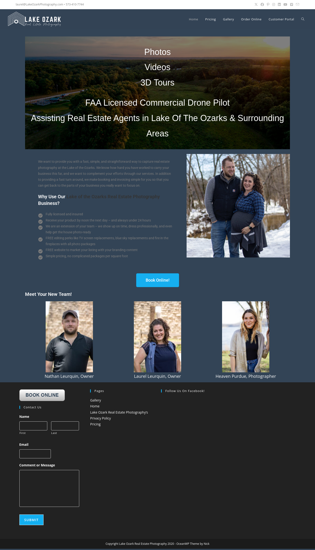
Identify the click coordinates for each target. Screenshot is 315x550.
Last (54, 433)
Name (24, 417)
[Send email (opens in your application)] (296, 4)
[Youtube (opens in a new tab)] (285, 4)
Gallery (95, 400)
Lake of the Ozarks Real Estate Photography (113, 196)
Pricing (95, 424)
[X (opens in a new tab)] (256, 4)
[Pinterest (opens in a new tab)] (268, 4)
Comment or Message (37, 466)
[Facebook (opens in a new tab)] (262, 4)
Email (24, 445)
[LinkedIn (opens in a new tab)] (279, 4)
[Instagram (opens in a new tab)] (273, 4)
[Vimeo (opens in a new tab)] (291, 4)
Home (95, 406)
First (23, 433)
